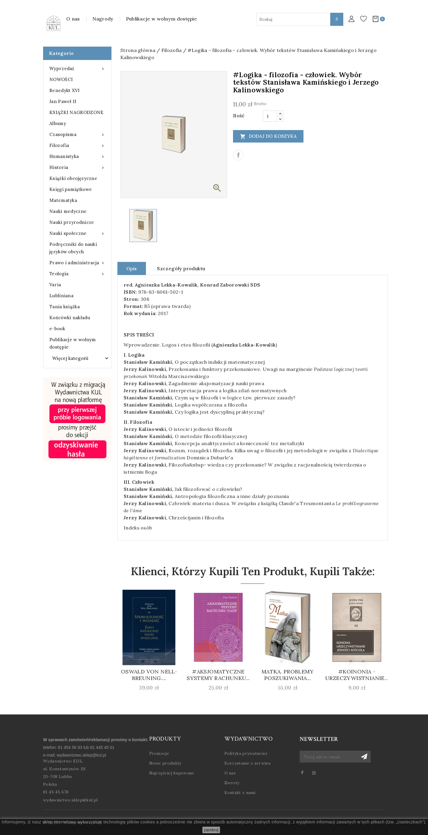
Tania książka (64, 306)
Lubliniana (61, 295)
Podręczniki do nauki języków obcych (73, 247)
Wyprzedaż (77, 68)
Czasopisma (77, 134)
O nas (73, 19)
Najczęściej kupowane (171, 773)
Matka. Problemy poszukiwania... (288, 674)
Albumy (57, 123)
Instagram (316, 773)
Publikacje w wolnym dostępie (161, 19)
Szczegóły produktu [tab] (181, 268)
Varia (55, 284)
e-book (57, 328)
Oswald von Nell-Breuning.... (149, 674)
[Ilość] (270, 116)
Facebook (305, 773)
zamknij (211, 830)
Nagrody (103, 19)
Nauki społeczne (77, 233)
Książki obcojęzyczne (73, 178)
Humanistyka (77, 156)
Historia (77, 167)
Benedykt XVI (64, 90)
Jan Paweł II (63, 101)
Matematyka (63, 200)
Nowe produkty (165, 763)
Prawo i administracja (77, 262)
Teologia (77, 273)
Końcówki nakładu (69, 317)
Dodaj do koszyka (268, 136)
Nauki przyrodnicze (71, 222)
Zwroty (232, 782)
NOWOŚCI (61, 79)
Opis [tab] (131, 268)
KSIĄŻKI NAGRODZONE (76, 112)
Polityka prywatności (246, 753)
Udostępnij (238, 155)
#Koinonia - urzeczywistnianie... (356, 674)
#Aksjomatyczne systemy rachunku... (218, 674)
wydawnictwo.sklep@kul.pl (81, 755)
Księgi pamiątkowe (70, 189)
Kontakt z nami (240, 792)
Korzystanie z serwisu (247, 763)
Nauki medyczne (67, 211)
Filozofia (77, 145)
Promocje (159, 753)
